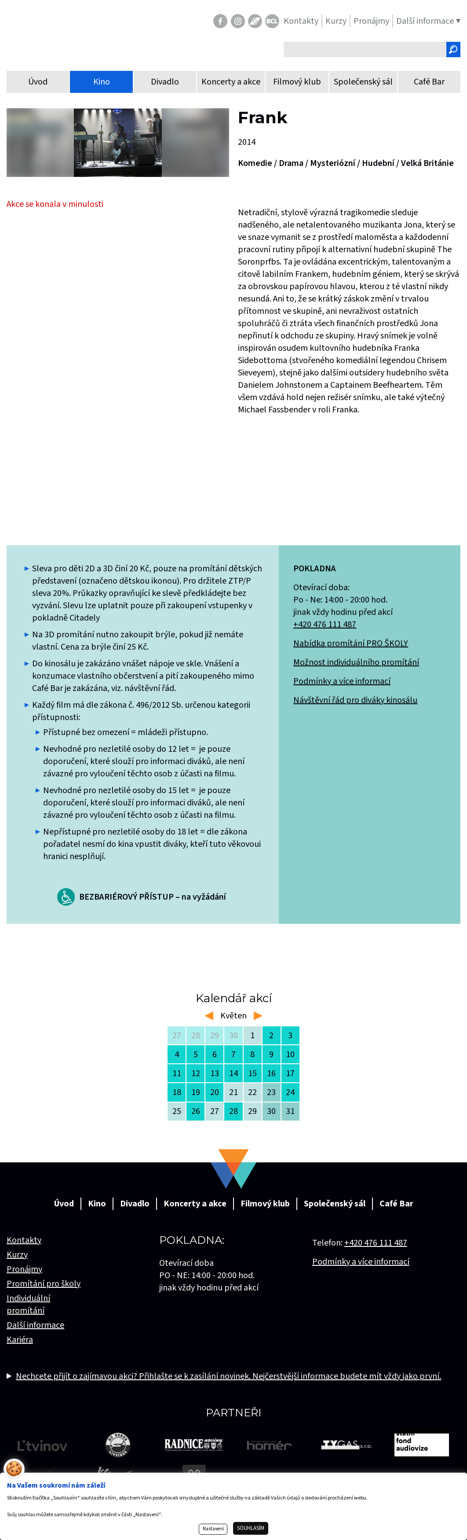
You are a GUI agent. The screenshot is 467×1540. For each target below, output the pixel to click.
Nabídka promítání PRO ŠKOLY (350, 643)
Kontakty (24, 1240)
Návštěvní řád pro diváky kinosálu (355, 700)
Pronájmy (24, 1269)
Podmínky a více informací (341, 681)
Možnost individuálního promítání (356, 662)
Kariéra (20, 1340)
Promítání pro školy (43, 1284)
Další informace (35, 1325)
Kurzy (17, 1255)
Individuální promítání (28, 1304)
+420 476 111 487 (324, 624)
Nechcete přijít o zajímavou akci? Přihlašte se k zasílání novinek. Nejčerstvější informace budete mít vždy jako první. (228, 1376)
